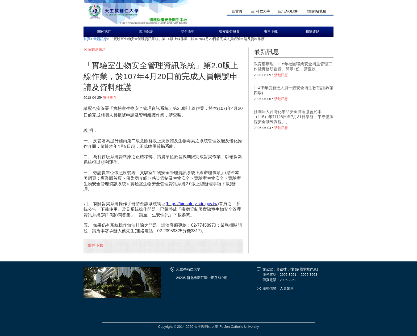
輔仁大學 (263, 11)
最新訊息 (100, 39)
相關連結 (312, 31)
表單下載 (271, 31)
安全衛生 (187, 31)
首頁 (87, 39)
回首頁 (237, 11)
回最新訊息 (97, 49)
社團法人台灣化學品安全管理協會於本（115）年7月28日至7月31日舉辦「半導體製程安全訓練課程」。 (293, 116)
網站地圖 (319, 11)
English (290, 11)
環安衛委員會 (229, 31)
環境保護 (146, 31)
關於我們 (104, 31)
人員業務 (287, 288)
